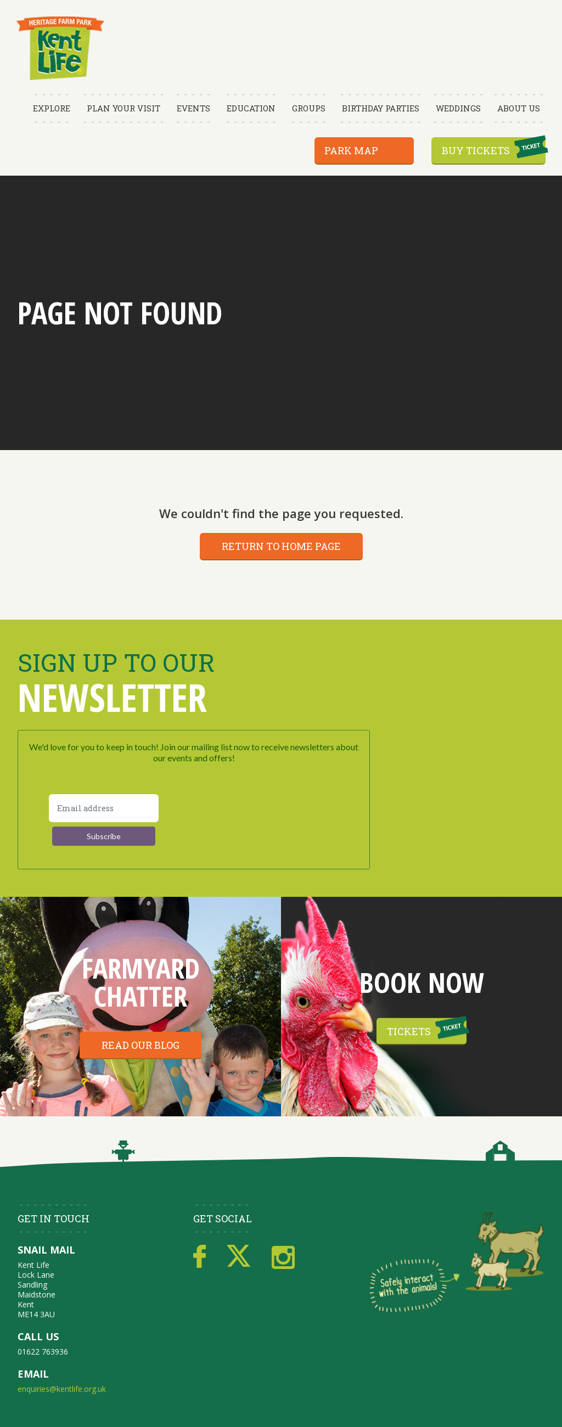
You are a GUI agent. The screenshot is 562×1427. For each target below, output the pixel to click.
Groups (308, 108)
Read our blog (140, 1045)
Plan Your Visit (123, 108)
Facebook (199, 1257)
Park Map (351, 150)
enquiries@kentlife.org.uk (62, 1389)
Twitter (238, 1257)
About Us (518, 108)
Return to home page (281, 546)
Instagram (283, 1257)
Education (251, 108)
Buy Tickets (476, 150)
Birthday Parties (380, 108)
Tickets (409, 1030)
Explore (51, 108)
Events (193, 108)
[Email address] (104, 808)
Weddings (458, 108)
